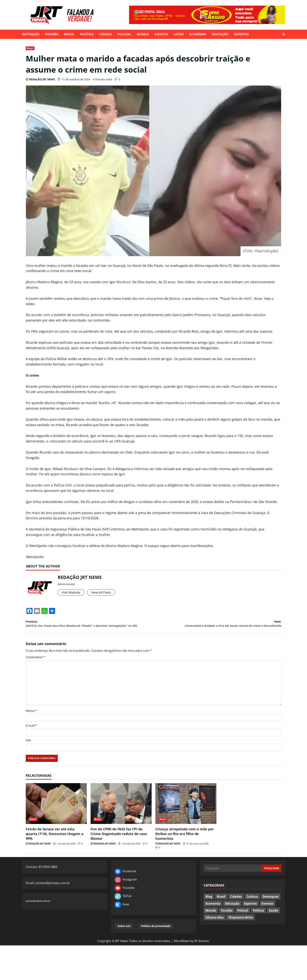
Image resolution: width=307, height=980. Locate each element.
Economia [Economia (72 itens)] (213, 911)
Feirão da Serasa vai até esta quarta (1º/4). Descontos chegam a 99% (54, 841)
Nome (31, 719)
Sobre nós (124, 934)
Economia (197, 34)
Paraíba (51, 34)
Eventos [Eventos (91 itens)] (267, 911)
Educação (220, 34)
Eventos (161, 34)
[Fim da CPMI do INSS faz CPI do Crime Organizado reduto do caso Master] (121, 811)
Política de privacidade (155, 934)
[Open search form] (283, 34)
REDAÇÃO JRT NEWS (42, 79)
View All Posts (104, 592)
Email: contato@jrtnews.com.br (48, 891)
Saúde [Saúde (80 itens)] (273, 918)
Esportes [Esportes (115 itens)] (250, 911)
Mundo (143, 34)
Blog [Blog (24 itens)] (209, 904)
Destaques (30, 34)
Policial (124, 34)
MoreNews (181, 949)
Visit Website (72, 592)
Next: (217, 625)
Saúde (179, 34)
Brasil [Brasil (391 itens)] (221, 904)
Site (28, 748)
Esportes (241, 34)
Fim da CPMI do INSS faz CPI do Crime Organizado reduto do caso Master (119, 841)
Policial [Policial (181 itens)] (242, 918)
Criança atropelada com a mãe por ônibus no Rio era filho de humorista (184, 841)
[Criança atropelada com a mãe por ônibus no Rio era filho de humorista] (185, 811)
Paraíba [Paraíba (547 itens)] (227, 918)
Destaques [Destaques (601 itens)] (270, 904)
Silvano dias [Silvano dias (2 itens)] (215, 925)
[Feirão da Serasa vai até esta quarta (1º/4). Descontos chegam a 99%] (56, 811)
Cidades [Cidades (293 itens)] (236, 904)
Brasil (69, 34)
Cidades (105, 34)
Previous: (90, 628)
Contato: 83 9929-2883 (41, 875)
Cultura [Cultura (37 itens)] (252, 904)
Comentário (35, 665)
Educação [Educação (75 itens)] (232, 911)
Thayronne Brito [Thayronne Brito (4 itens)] (240, 925)
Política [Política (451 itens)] (258, 918)
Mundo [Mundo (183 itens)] (211, 918)
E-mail (31, 733)
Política (87, 34)
